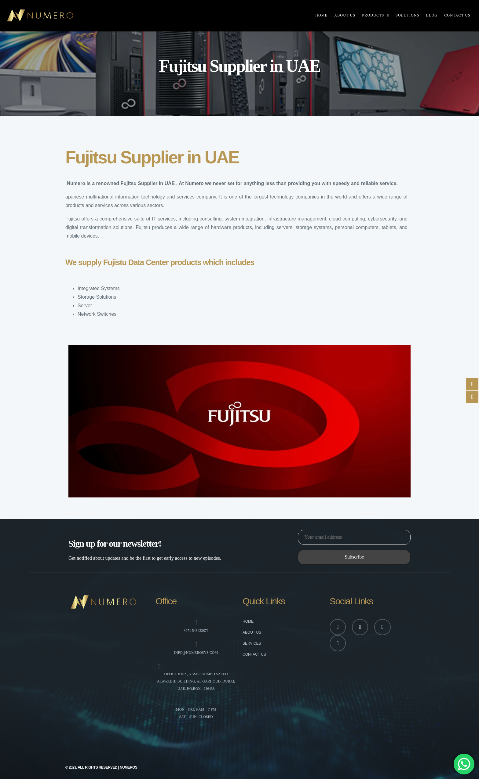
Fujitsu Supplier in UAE (147, 183)
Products (373, 15)
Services (252, 643)
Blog (431, 15)
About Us (344, 15)
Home (321, 15)
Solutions (407, 15)
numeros (128, 767)
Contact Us (457, 15)
